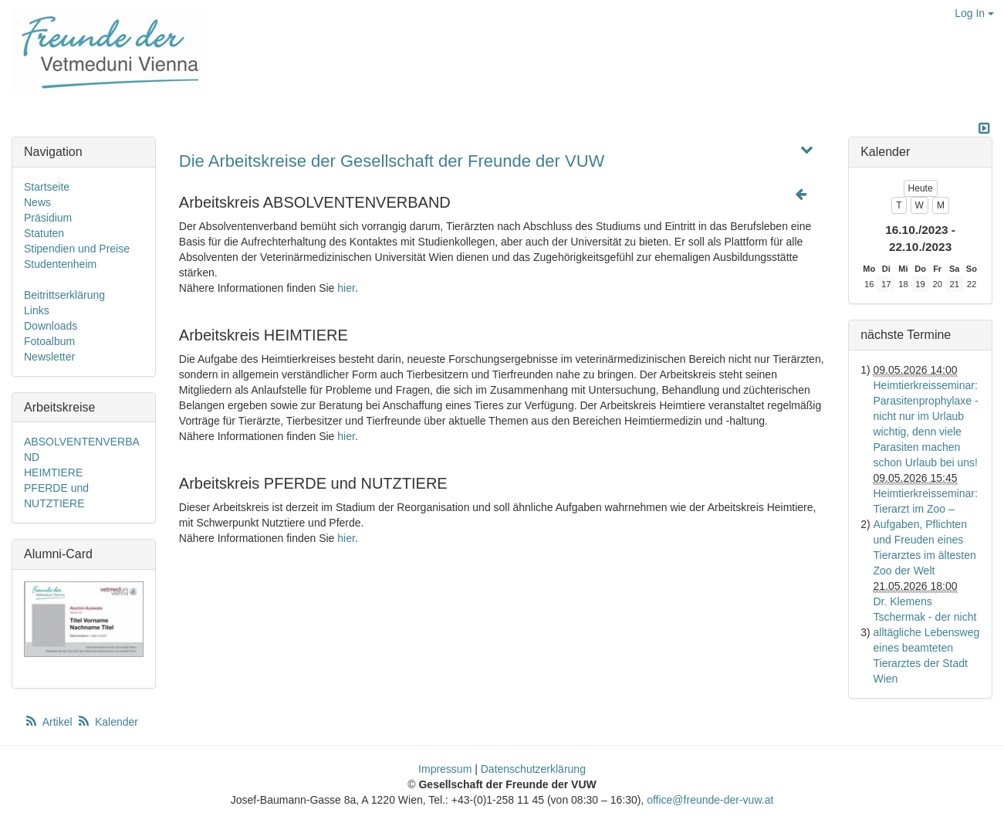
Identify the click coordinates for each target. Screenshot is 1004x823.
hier (346, 288)
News (37, 202)
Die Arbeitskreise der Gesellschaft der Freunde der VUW (391, 161)
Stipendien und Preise (77, 248)
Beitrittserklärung (64, 295)
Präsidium (48, 218)
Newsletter (49, 357)
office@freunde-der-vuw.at (710, 800)
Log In (974, 13)
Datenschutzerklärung (533, 769)
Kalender (107, 722)
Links (36, 310)
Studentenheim (60, 264)
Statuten (44, 233)
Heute (920, 188)
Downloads (50, 326)
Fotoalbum (49, 341)
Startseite (46, 187)
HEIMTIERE (53, 472)
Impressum (445, 769)
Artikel (49, 722)
